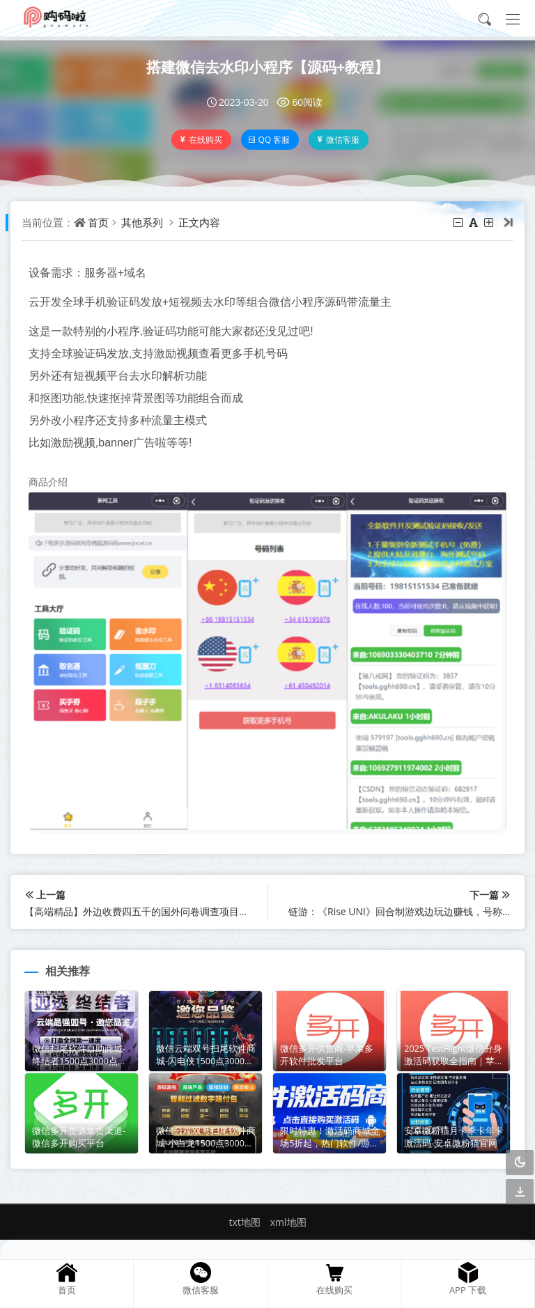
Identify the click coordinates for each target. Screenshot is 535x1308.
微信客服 (339, 140)
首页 (101, 222)
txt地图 (244, 1217)
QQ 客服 (270, 140)
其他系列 (145, 222)
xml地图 (288, 1217)
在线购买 (201, 140)
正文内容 (202, 222)
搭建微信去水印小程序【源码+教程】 (268, 66)
